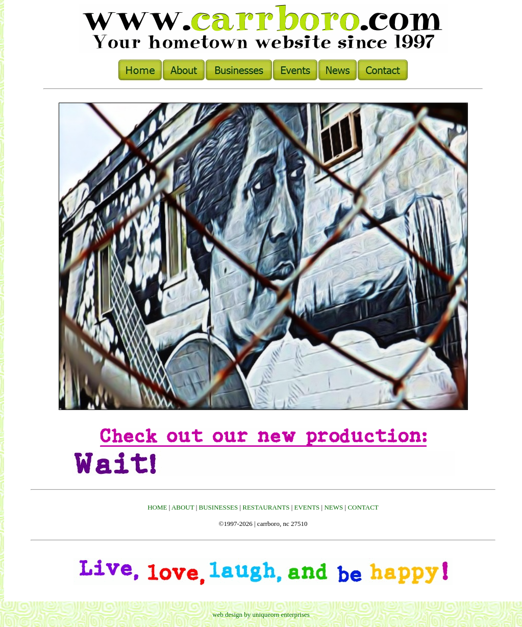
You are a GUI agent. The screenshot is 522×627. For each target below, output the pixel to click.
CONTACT (362, 507)
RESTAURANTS (265, 507)
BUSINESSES (218, 507)
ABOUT (182, 507)
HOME (157, 507)
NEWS (333, 507)
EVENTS (307, 507)
